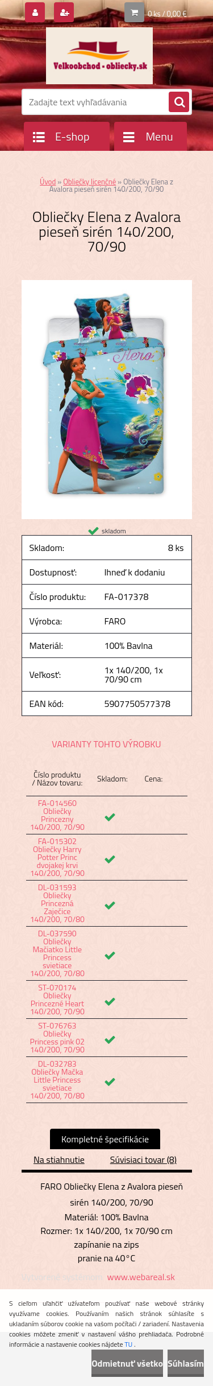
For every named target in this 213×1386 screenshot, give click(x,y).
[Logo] (100, 55)
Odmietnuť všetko (127, 1363)
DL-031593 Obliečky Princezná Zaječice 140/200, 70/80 (57, 903)
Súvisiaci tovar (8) (143, 1159)
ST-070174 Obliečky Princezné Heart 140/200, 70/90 (57, 999)
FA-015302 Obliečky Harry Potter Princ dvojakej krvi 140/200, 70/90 (57, 857)
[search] (179, 102)
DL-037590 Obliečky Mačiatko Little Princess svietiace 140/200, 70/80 (57, 953)
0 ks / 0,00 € (167, 13)
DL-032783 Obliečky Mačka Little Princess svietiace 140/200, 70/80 (57, 1079)
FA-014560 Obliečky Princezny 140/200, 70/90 (57, 815)
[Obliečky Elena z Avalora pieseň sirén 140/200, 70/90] (107, 284)
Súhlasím (186, 1363)
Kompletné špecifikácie (105, 1139)
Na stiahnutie (59, 1159)
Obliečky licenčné (89, 181)
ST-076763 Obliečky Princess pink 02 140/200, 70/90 (57, 1037)
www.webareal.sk (141, 1277)
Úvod (48, 181)
